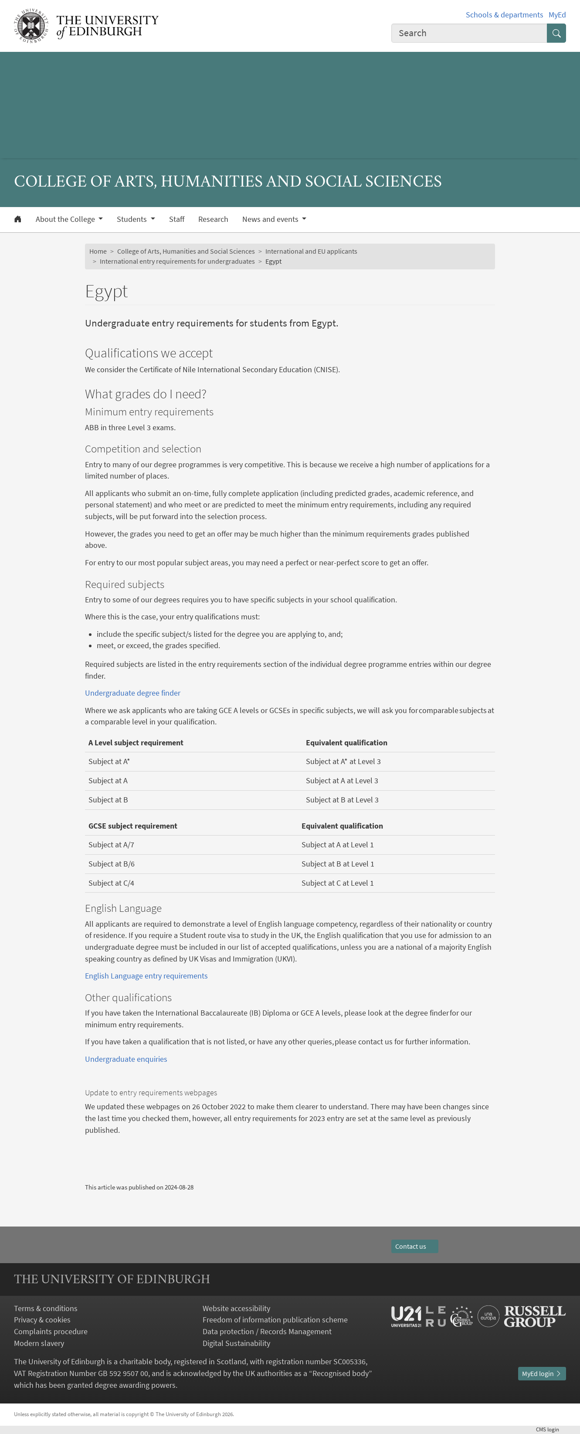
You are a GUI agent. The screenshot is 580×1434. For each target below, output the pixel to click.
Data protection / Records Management (267, 1331)
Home (98, 251)
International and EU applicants (311, 251)
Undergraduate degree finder (132, 693)
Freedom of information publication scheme (275, 1320)
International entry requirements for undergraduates (177, 261)
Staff (176, 219)
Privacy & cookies (42, 1320)
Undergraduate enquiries (126, 1059)
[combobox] (469, 33)
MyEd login (542, 1373)
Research (213, 219)
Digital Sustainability (236, 1343)
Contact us (414, 1246)
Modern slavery (39, 1343)
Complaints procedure (51, 1331)
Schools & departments (504, 15)
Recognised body (340, 1373)
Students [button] (133, 219)
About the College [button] (66, 219)
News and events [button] (271, 219)
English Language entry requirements (146, 976)
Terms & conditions (46, 1308)
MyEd (557, 15)
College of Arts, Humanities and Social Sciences (186, 251)
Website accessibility (236, 1308)
